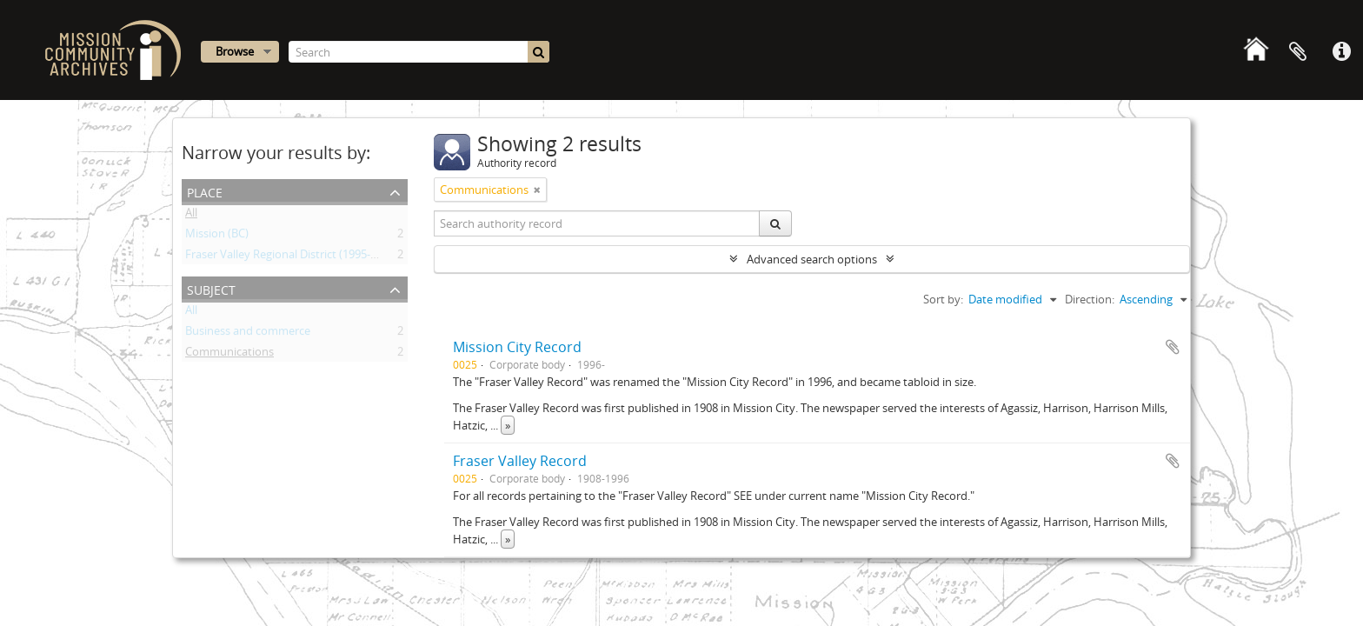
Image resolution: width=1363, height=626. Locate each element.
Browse (235, 51)
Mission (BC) (217, 236)
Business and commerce (247, 334)
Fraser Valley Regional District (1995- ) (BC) (292, 257)
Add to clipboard (1172, 347)
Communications (229, 355)
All (191, 215)
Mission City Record (517, 346)
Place (205, 191)
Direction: (1089, 299)
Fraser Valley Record (520, 460)
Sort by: (943, 299)
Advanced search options (812, 259)
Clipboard (1298, 52)
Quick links (1341, 52)
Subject (211, 288)
